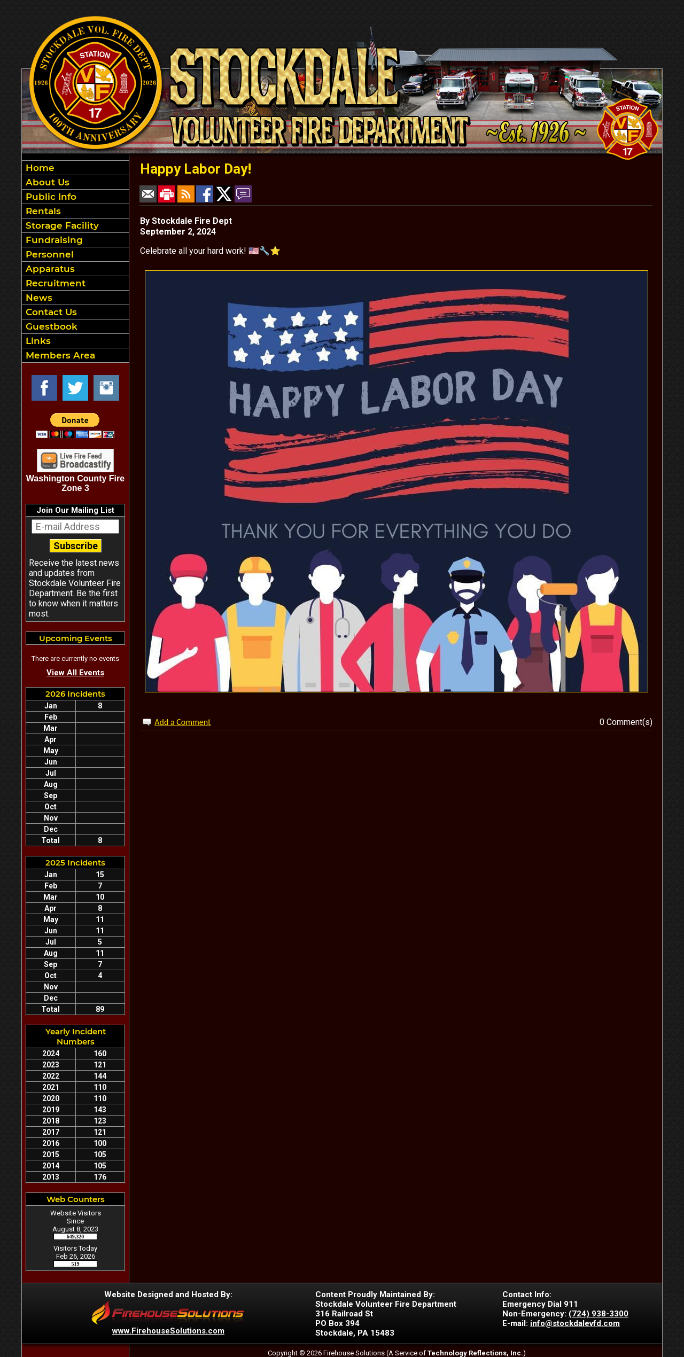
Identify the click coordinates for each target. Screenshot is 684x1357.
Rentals (42, 211)
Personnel (48, 254)
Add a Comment (182, 722)
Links (37, 341)
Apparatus (49, 268)
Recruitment (54, 283)
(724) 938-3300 (598, 1314)
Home (39, 167)
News (37, 297)
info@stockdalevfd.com (575, 1323)
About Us (46, 182)
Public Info (49, 196)
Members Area (59, 355)
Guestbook (50, 326)
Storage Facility (61, 225)
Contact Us (50, 312)
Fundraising (53, 240)
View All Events (75, 672)
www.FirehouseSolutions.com (168, 1331)
